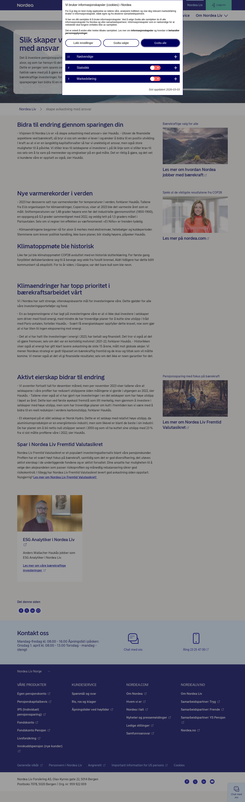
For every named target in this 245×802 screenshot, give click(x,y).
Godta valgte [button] (121, 42)
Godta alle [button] (160, 42)
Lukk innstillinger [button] (83, 42)
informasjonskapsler (142, 30)
